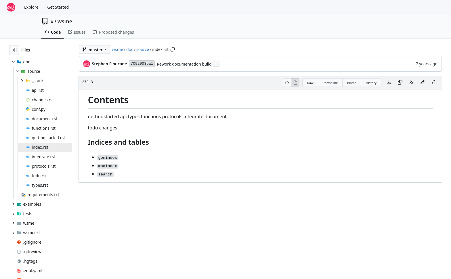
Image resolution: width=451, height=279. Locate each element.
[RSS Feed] (411, 82)
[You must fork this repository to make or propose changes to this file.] (422, 82)
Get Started (58, 7)
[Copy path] (173, 49)
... (216, 64)
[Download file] (388, 82)
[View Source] (287, 82)
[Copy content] (400, 82)
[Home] (11, 7)
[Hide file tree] (14, 50)
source (142, 49)
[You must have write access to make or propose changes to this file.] (433, 82)
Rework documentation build (184, 64)
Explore (31, 7)
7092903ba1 (142, 64)
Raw (310, 83)
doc (129, 49)
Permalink (330, 83)
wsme (65, 21)
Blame (352, 83)
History (371, 83)
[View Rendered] (295, 82)
